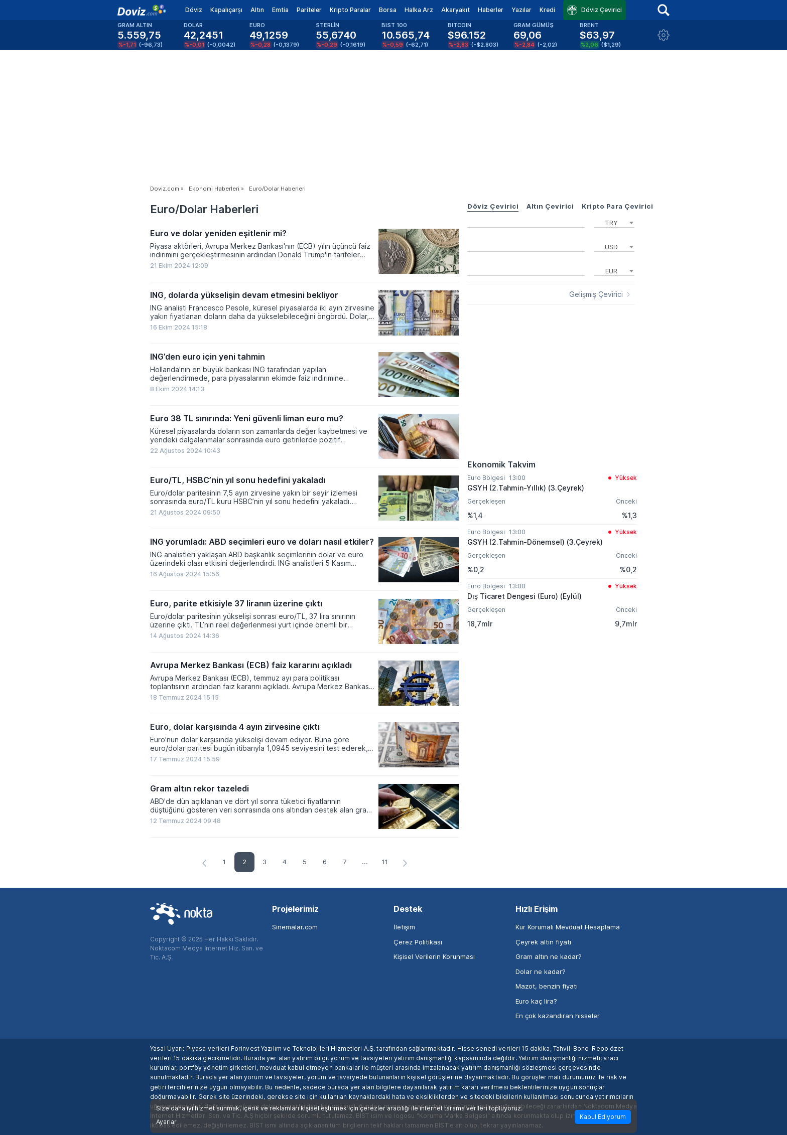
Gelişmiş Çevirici (596, 294)
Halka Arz (419, 10)
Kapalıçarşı (226, 10)
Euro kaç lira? (536, 1001)
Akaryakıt (455, 10)
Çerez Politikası (418, 942)
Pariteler (309, 10)
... (365, 862)
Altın (257, 10)
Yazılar (521, 10)
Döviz (193, 10)
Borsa (388, 10)
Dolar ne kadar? (540, 971)
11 (385, 862)
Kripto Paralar (350, 10)
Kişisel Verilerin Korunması (434, 956)
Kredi (547, 10)
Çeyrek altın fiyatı (543, 942)
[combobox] (614, 222)
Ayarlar (166, 1122)
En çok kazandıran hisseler (557, 1016)
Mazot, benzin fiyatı (546, 986)
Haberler (490, 10)
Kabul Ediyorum (603, 1116)
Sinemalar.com (295, 927)
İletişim (404, 927)
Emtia (280, 10)
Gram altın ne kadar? (548, 956)
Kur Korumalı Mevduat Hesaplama (567, 927)
